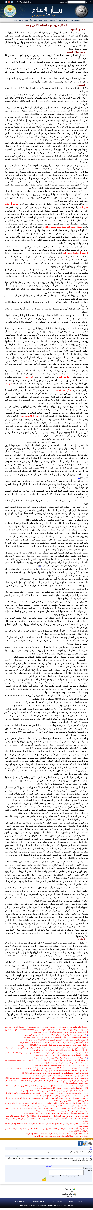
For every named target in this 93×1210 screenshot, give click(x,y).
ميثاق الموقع (63, 20)
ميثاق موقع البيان (57, 1201)
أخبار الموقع (53, 20)
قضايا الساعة (43, 20)
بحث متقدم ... (63, 2)
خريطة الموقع (23, 20)
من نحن (14, 20)
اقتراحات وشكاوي (18, 1201)
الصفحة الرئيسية (75, 20)
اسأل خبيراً (33, 20)
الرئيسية (79, 1201)
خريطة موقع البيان (38, 1201)
